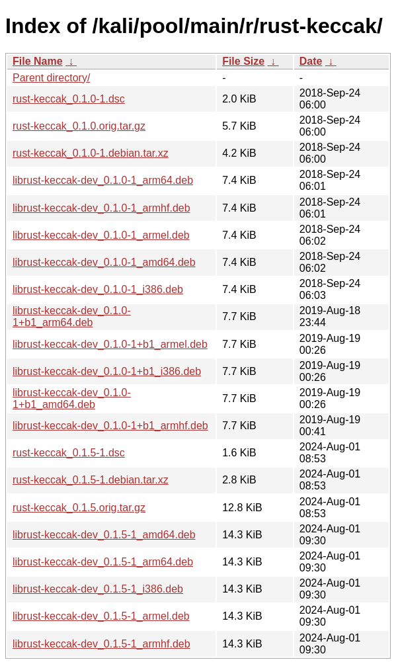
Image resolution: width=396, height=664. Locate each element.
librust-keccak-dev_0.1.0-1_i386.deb (98, 289)
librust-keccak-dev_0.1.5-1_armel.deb (101, 616)
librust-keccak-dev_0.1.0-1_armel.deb (101, 235)
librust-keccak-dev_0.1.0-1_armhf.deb (101, 208)
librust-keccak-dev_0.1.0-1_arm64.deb (103, 180)
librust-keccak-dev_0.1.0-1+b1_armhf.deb (110, 425)
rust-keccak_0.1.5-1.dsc (69, 452)
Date (311, 61)
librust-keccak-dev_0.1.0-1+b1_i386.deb (107, 371)
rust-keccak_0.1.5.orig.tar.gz (79, 507)
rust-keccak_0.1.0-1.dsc (69, 98)
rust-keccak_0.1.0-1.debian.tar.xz (91, 153)
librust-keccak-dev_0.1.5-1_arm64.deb (103, 561)
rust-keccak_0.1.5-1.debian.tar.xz (91, 479)
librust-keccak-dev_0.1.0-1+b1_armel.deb (110, 344)
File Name (38, 61)
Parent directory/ (51, 77)
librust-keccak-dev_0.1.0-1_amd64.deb (104, 262)
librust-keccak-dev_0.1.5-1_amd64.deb (104, 534)
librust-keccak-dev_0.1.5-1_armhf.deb (101, 643)
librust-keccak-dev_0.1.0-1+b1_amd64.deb (72, 398)
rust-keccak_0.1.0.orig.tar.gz (79, 126)
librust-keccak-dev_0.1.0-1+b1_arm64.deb (72, 316)
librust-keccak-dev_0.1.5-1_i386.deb (98, 589)
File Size (243, 61)
